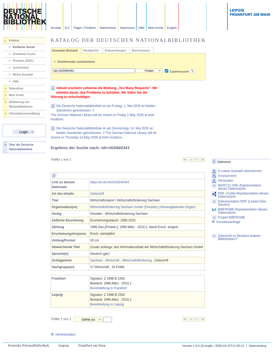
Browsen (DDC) (23, 60)
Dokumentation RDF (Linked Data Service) (242, 203)
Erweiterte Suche (24, 53)
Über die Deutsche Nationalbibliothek (21, 147)
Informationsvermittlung (24, 113)
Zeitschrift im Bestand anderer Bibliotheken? (239, 237)
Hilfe (141, 27)
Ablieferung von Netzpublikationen (21, 104)
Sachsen (96, 260)
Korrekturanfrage (226, 222)
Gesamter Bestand (64, 50)
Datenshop (16, 88)
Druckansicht (227, 176)
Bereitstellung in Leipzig (107, 304)
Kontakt (56, 27)
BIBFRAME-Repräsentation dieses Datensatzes (242, 211)
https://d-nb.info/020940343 (109, 182)
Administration (63, 334)
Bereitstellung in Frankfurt (108, 288)
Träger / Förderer (84, 27)
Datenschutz (108, 27)
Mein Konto (155, 27)
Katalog (14, 40)
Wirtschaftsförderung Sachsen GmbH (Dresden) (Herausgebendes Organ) (142, 207)
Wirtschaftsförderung (137, 260)
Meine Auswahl (23, 74)
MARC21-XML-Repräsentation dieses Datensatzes (239, 187)
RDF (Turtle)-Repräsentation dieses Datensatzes (243, 195)
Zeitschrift (97, 194)
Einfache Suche (24, 47)
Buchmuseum (141, 50)
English (172, 27)
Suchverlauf (21, 67)
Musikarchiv (91, 50)
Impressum (127, 27)
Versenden (225, 180)
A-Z (67, 27)
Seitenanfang (257, 345)
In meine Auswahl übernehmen (240, 171)
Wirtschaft (112, 260)
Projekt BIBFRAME (231, 217)
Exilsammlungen (115, 50)
